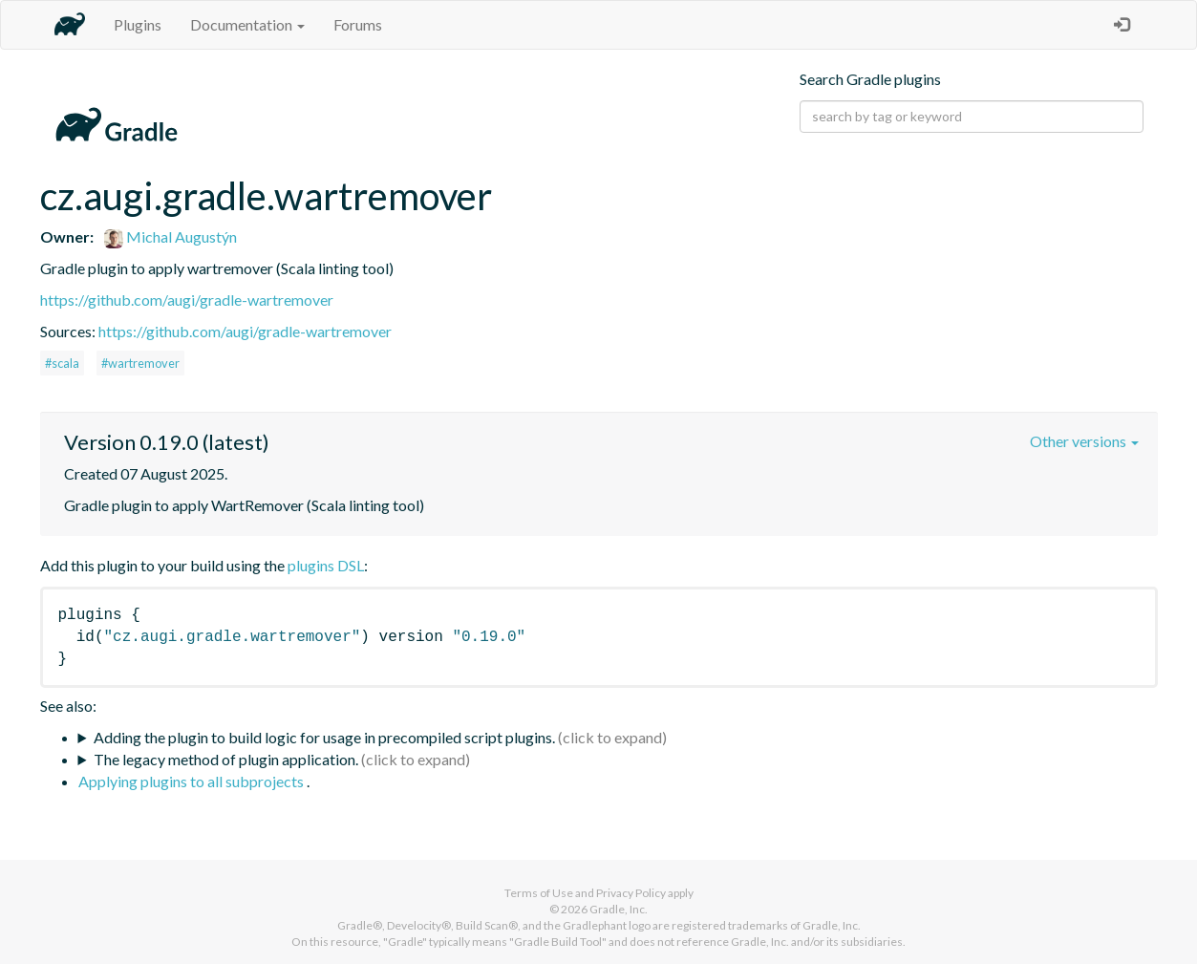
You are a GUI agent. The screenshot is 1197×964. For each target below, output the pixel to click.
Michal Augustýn (170, 236)
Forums (357, 24)
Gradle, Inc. (618, 909)
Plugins (137, 24)
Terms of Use (538, 893)
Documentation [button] (247, 24)
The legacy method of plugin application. (226, 759)
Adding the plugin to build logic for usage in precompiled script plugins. (324, 737)
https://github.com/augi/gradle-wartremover (186, 299)
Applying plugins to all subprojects (192, 781)
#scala (62, 363)
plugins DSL (326, 565)
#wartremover (140, 363)
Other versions (1084, 441)
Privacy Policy (631, 893)
